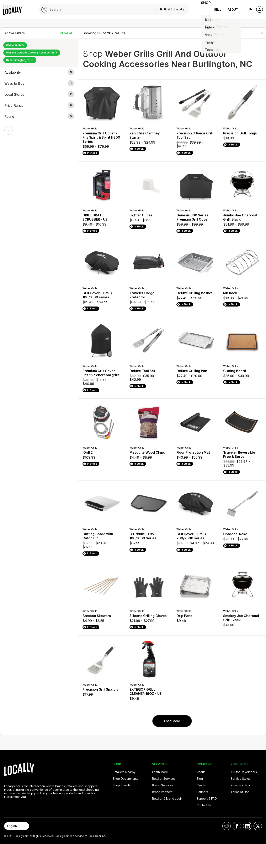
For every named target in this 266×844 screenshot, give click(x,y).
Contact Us (204, 805)
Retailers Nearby (124, 772)
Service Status (240, 778)
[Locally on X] (258, 826)
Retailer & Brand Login (167, 798)
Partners (202, 792)
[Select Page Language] (16, 826)
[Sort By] (241, 33)
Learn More (160, 772)
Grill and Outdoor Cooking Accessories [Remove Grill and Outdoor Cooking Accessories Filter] (32, 52)
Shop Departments (125, 778)
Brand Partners (162, 792)
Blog (200, 778)
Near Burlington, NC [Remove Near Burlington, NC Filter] (19, 60)
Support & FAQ (207, 798)
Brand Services (162, 785)
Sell (217, 9)
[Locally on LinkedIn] (247, 826)
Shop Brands (121, 785)
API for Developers (244, 772)
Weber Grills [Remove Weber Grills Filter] (15, 45)
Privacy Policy (240, 785)
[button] (39, 72)
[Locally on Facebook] (237, 826)
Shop (203, 9)
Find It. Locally (166, 9)
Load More (172, 721)
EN (250, 9)
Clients (201, 785)
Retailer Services (163, 778)
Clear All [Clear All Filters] (67, 33)
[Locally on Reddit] (226, 826)
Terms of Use (240, 792)
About (233, 9)
